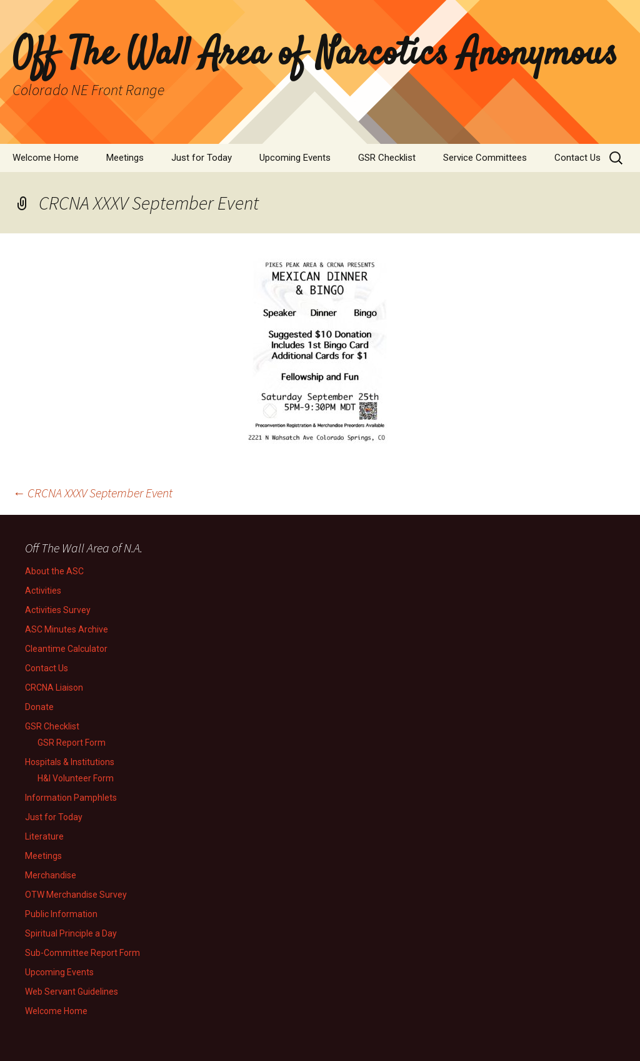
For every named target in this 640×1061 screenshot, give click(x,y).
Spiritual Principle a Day (71, 933)
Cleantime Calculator (66, 649)
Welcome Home (45, 157)
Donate (39, 707)
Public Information (61, 914)
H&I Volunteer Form (76, 778)
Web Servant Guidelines (71, 992)
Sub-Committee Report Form (82, 953)
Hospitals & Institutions (69, 762)
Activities (43, 591)
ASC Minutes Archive (66, 629)
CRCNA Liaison (54, 688)
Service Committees (485, 157)
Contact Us (577, 157)
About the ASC (54, 571)
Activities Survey (58, 610)
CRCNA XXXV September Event (92, 492)
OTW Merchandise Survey (76, 895)
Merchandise (50, 875)
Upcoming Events (295, 157)
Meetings (125, 157)
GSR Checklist (387, 157)
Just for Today (201, 157)
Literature (44, 836)
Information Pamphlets (71, 798)
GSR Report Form (72, 743)
